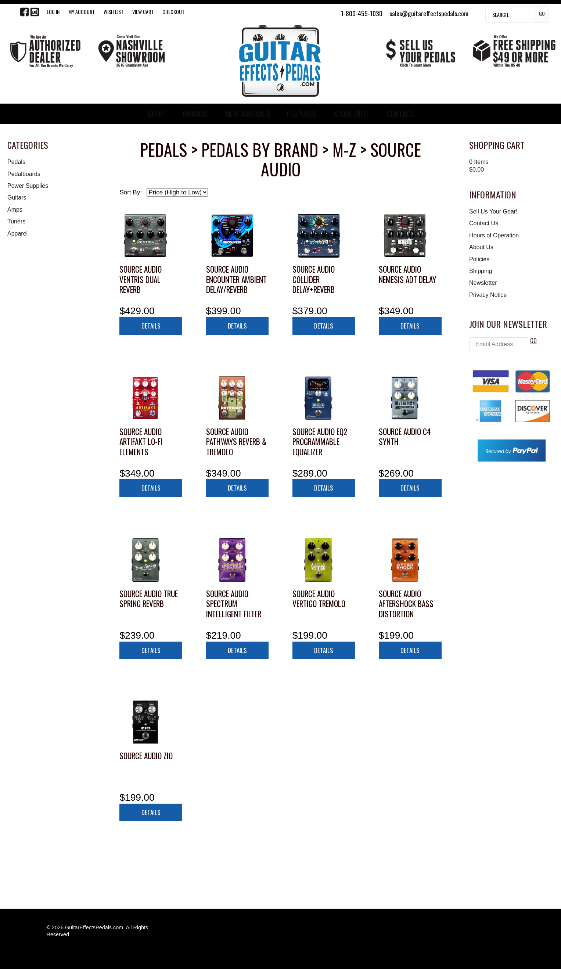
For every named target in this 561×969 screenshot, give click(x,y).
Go (542, 13)
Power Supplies (27, 186)
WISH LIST (113, 11)
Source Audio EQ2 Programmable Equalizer (319, 441)
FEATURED (302, 113)
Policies (479, 259)
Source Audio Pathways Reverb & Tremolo (236, 441)
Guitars (16, 197)
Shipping (480, 271)
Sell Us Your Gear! (493, 211)
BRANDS (195, 113)
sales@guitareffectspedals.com (428, 13)
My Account (81, 11)
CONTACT (400, 113)
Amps (14, 210)
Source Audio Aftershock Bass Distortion (406, 604)
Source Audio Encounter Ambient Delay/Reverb (236, 279)
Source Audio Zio (146, 755)
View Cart (143, 11)
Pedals (16, 162)
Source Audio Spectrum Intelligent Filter (233, 604)
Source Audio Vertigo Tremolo (318, 599)
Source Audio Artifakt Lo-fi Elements (140, 441)
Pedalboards (23, 174)
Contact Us (483, 223)
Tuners (16, 221)
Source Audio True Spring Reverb (148, 599)
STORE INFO (350, 113)
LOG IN (53, 11)
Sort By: (130, 192)
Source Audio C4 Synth (405, 437)
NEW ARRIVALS (248, 113)
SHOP (156, 113)
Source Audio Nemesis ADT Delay (407, 274)
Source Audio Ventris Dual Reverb (140, 279)
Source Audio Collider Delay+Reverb (313, 279)
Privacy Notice (488, 295)
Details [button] (151, 325)
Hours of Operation (494, 235)
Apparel (17, 233)
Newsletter (483, 283)
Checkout (173, 11)
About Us (481, 247)
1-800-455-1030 (361, 13)
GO (533, 340)
